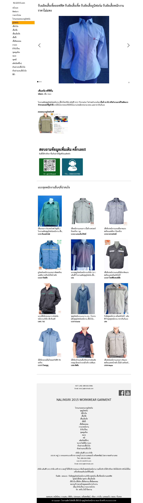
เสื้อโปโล (15, 26)
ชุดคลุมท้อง (16, 52)
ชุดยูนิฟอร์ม (84, 411)
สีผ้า (14, 74)
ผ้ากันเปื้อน (16, 48)
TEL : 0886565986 (72, 167)
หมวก (14, 56)
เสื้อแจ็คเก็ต (16, 34)
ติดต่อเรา (15, 11)
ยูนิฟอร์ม (15, 22)
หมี (84, 438)
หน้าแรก (15, 8)
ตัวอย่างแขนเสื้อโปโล (20, 71)
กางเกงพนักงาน (84, 427)
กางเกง (15, 45)
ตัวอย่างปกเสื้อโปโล (19, 67)
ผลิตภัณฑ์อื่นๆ (17, 63)
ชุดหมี (14, 60)
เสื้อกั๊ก (14, 37)
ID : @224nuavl (49, 167)
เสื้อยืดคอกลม (17, 41)
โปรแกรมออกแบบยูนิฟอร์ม (21, 19)
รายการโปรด (17, 15)
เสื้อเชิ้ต (15, 30)
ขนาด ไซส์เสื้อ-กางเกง (84, 443)
